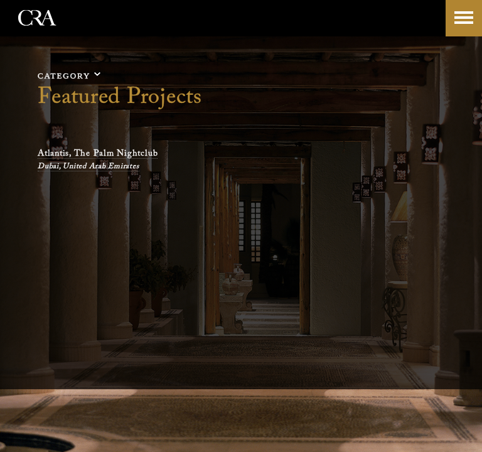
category (64, 75)
